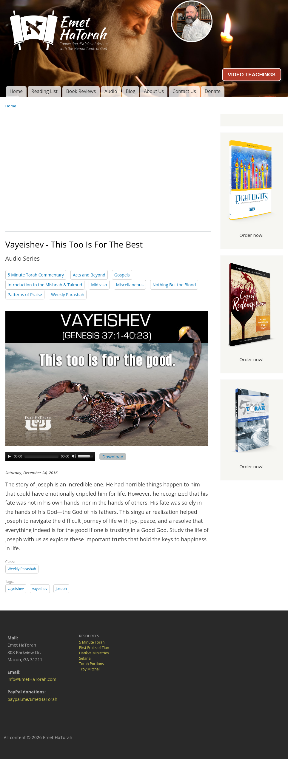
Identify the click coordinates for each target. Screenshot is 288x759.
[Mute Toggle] (74, 456)
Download (113, 457)
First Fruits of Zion (94, 647)
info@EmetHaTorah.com (31, 679)
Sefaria (85, 658)
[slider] (41, 456)
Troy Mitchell (90, 669)
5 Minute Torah (91, 642)
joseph (61, 588)
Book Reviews (81, 91)
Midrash (99, 284)
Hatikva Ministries (94, 653)
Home (16, 91)
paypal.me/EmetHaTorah (32, 699)
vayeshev (39, 588)
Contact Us (184, 91)
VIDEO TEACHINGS (251, 75)
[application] (50, 456)
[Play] (9, 456)
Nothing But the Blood (174, 284)
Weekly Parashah (67, 294)
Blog (130, 91)
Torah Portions (91, 663)
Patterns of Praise (25, 294)
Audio (110, 91)
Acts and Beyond (89, 275)
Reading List (44, 91)
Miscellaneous (130, 284)
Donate (213, 91)
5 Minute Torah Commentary (36, 275)
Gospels (122, 275)
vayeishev (16, 588)
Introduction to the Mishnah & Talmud (45, 284)
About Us (154, 91)
